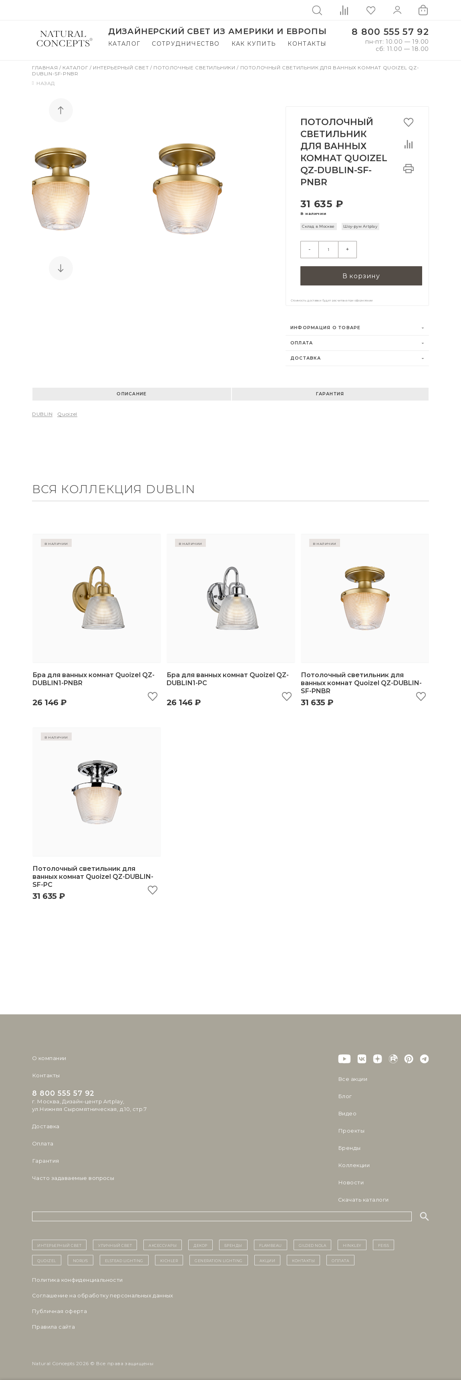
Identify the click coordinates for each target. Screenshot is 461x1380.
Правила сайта (53, 1322)
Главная (45, 68)
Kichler (169, 1256)
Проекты (351, 1126)
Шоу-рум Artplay (360, 226)
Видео (347, 1109)
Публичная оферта (59, 1307)
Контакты (307, 43)
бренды (233, 1241)
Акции (268, 1256)
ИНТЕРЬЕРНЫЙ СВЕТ (59, 1241)
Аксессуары (163, 1241)
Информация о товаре (325, 323)
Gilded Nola (312, 1241)
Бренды (349, 1144)
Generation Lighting (219, 1256)
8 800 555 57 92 (390, 32)
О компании (49, 1054)
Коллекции (353, 1161)
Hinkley (352, 1241)
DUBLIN (42, 410)
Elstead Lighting (124, 1256)
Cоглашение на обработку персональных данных (102, 1291)
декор (200, 1241)
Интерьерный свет (121, 68)
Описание (132, 390)
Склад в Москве (318, 226)
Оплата (301, 339)
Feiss (383, 1241)
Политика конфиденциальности (77, 1276)
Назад (43, 83)
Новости (350, 1178)
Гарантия (330, 390)
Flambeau (270, 1241)
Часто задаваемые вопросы (72, 1174)
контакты (303, 1256)
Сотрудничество (186, 43)
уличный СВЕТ (115, 1241)
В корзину (361, 271)
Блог (345, 1092)
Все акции (352, 1075)
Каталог (124, 43)
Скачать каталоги (363, 1195)
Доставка (305, 354)
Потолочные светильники (195, 68)
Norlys (80, 1256)
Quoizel (67, 410)
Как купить (254, 43)
